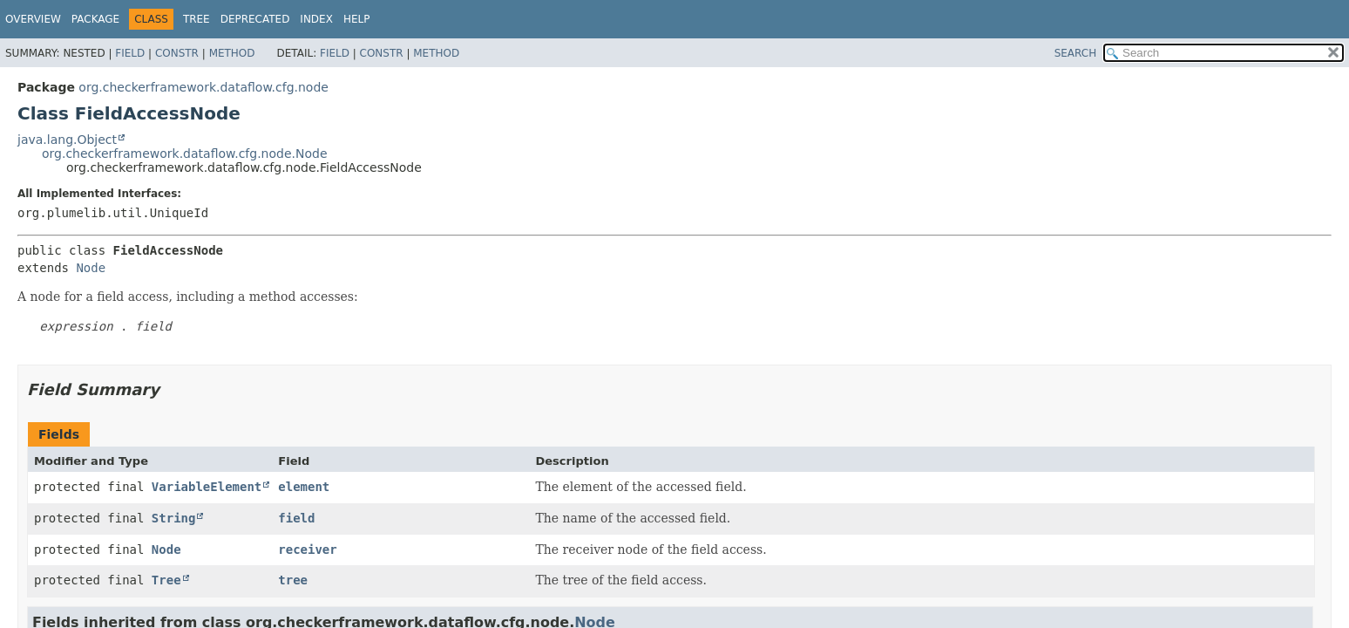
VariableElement (206, 487)
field (296, 518)
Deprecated (255, 19)
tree (293, 580)
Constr (177, 53)
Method (232, 53)
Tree (196, 19)
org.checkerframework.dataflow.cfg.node (203, 87)
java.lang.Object (67, 140)
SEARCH (1075, 53)
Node (90, 268)
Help (356, 19)
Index (316, 19)
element (303, 487)
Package (95, 19)
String (174, 518)
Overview (33, 19)
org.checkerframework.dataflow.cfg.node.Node (185, 153)
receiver (307, 549)
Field (130, 53)
